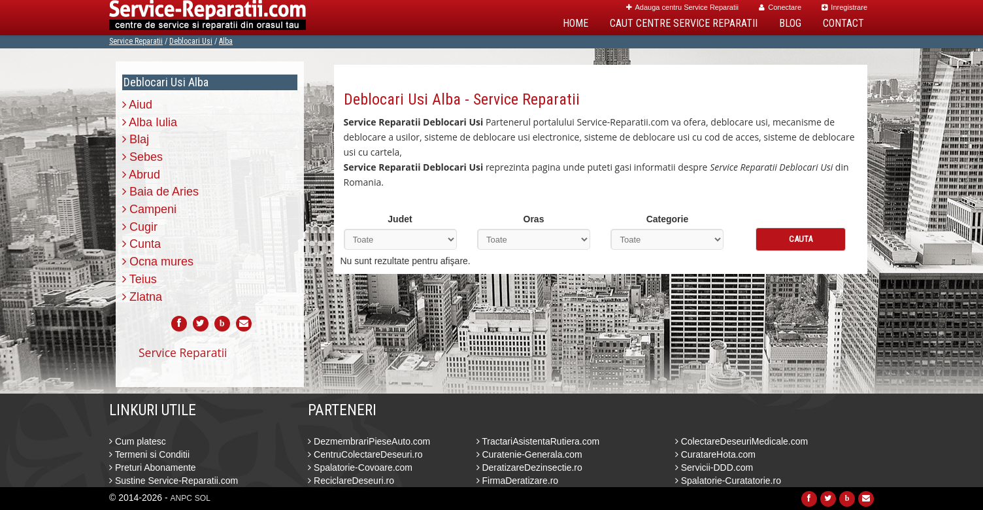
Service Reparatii (136, 41)
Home (575, 23)
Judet (400, 219)
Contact (843, 23)
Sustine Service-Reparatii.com (173, 480)
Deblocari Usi (190, 41)
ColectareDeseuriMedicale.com (741, 441)
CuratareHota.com (715, 454)
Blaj (135, 139)
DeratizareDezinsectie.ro (529, 467)
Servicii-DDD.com (714, 467)
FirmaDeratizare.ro (517, 480)
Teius (139, 279)
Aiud (137, 104)
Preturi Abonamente (152, 467)
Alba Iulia (149, 122)
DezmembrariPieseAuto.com (369, 441)
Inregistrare (844, 7)
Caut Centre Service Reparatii (684, 23)
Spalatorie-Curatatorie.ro (728, 480)
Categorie (667, 219)
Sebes (142, 156)
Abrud (141, 174)
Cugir (140, 226)
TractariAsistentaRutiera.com (538, 441)
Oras (534, 219)
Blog (790, 23)
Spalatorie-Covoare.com (360, 467)
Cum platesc (137, 441)
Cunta (141, 243)
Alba (226, 41)
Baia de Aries (160, 191)
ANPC (181, 498)
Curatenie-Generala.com (529, 454)
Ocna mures (157, 261)
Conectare (780, 7)
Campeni (149, 209)
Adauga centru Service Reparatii (682, 7)
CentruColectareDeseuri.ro (365, 454)
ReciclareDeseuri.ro (351, 480)
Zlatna (142, 296)
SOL (202, 498)
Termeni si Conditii (149, 454)
